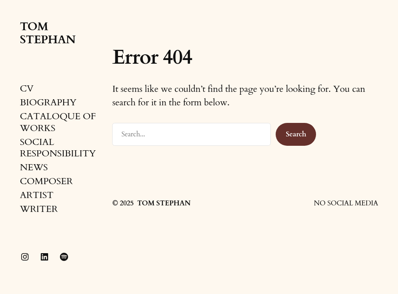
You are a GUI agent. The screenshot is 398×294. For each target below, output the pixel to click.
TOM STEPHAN (47, 33)
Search (296, 134)
